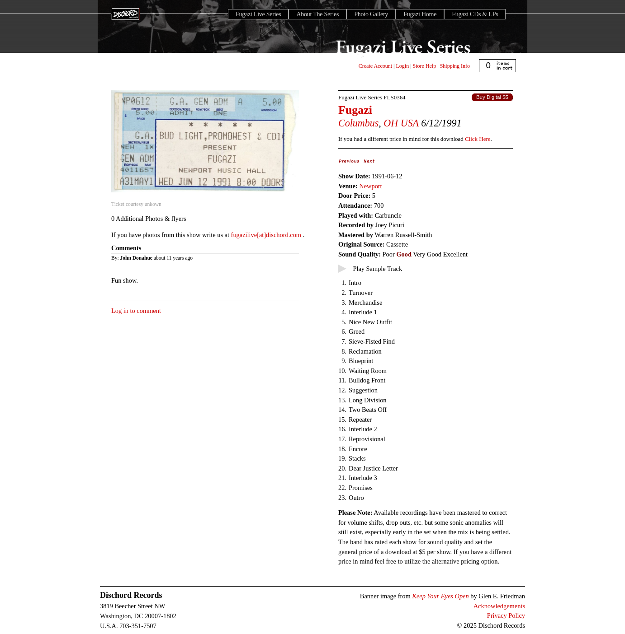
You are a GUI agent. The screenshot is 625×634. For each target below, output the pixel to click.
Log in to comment (136, 310)
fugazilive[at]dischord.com (267, 234)
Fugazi (355, 110)
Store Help (424, 66)
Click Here (477, 138)
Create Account (375, 66)
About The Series (317, 14)
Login (402, 66)
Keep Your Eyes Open (440, 596)
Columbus (358, 123)
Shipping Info (455, 66)
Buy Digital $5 (492, 97)
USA (410, 123)
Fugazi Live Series (258, 14)
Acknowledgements (499, 606)
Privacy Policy (506, 615)
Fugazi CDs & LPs (475, 14)
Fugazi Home (419, 14)
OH (391, 123)
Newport (370, 186)
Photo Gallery (371, 14)
